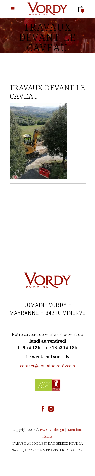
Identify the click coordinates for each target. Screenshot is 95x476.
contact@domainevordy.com (47, 366)
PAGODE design (52, 429)
